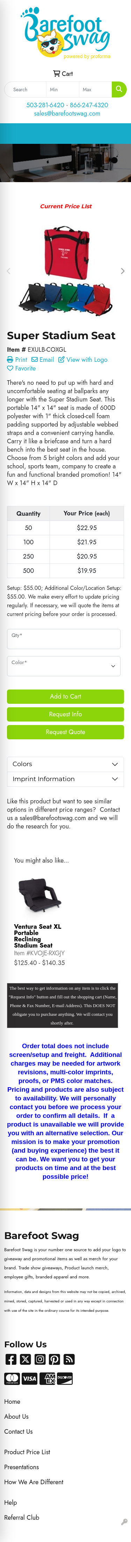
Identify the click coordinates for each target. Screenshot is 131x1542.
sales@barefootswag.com (67, 113)
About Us (16, 1416)
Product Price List (27, 1452)
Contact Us (18, 1431)
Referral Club (21, 1517)
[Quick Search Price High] (95, 89)
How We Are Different (33, 1482)
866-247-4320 (89, 105)
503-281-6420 (45, 105)
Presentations (21, 1467)
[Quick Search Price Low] (62, 89)
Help (10, 1502)
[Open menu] (117, 134)
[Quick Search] (25, 89)
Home (12, 1401)
